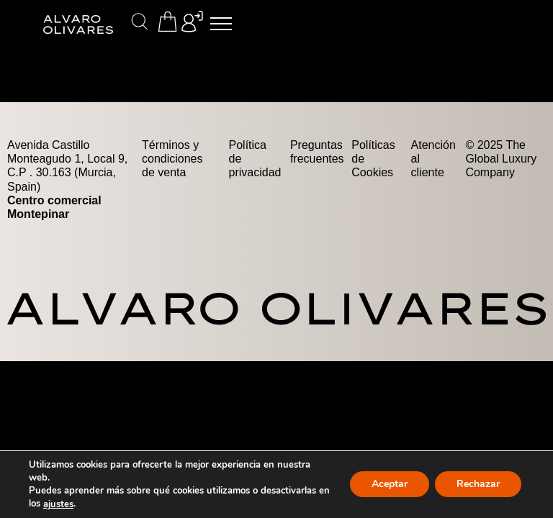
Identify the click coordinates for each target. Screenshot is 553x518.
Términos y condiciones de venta (172, 158)
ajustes (58, 504)
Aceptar (390, 484)
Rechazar (478, 484)
